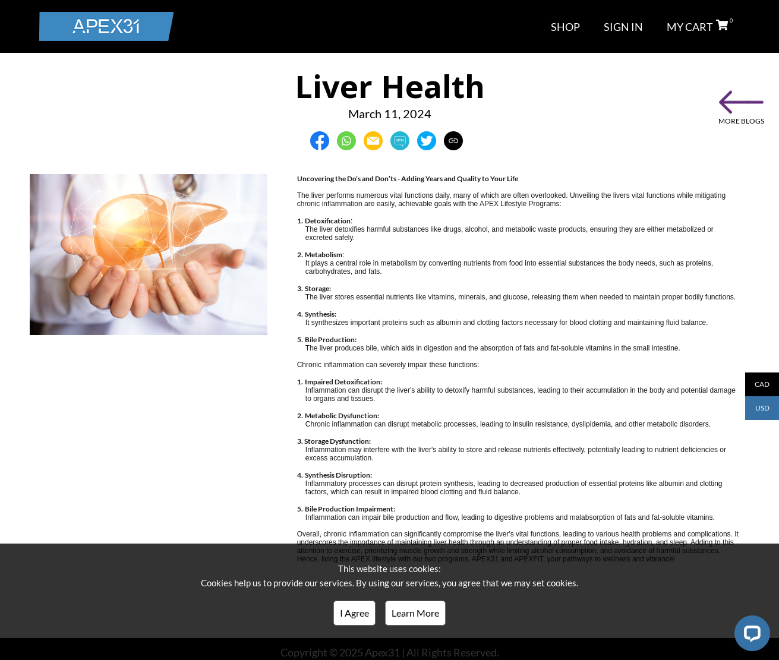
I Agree (354, 612)
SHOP (565, 26)
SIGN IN (623, 26)
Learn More (415, 612)
